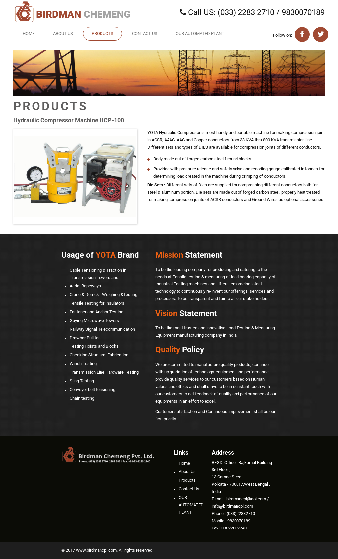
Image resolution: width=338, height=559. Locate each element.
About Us (63, 33)
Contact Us (144, 33)
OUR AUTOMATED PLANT (200, 33)
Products (102, 33)
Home (28, 33)
